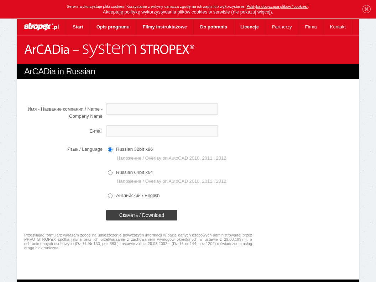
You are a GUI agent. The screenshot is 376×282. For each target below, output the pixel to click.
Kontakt (338, 27)
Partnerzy (282, 27)
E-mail (96, 131)
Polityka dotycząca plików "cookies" (277, 6)
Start (78, 27)
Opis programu (113, 27)
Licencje (249, 27)
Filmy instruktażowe (165, 27)
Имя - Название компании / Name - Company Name (65, 112)
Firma (311, 27)
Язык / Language (85, 149)
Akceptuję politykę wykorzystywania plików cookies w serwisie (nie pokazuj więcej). (188, 12)
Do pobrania (213, 27)
